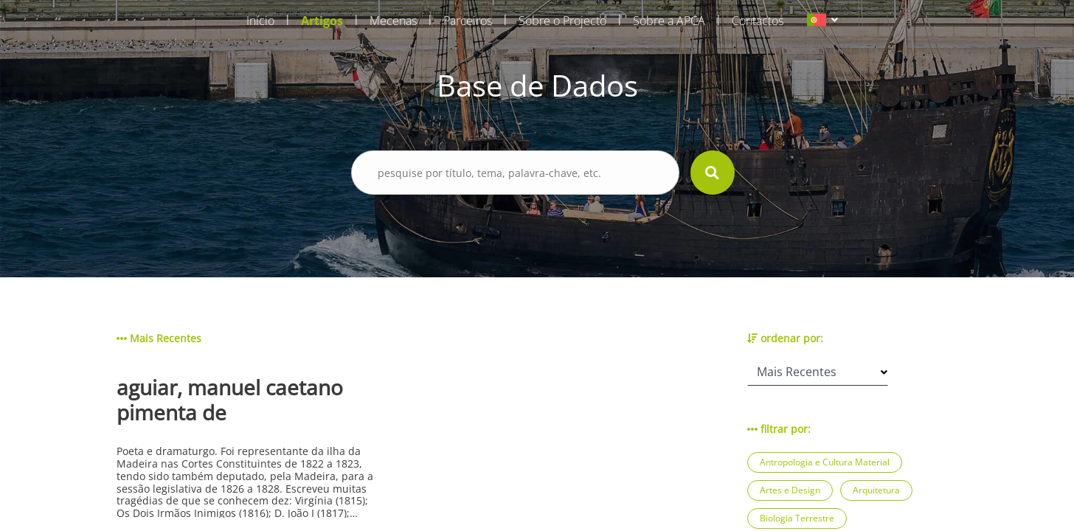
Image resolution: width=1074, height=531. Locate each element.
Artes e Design (790, 490)
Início (260, 21)
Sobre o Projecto (562, 21)
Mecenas (393, 21)
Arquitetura (876, 490)
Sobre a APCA (669, 21)
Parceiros (467, 21)
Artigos (322, 21)
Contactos (757, 21)
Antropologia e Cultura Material (825, 462)
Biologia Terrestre (797, 518)
